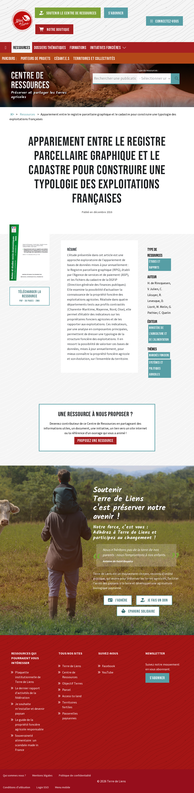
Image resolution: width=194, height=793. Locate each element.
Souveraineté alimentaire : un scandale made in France (26, 743)
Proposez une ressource (95, 440)
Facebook (108, 666)
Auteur (152, 277)
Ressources (27, 114)
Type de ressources (154, 252)
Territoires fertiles (69, 704)
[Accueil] (6, 47)
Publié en (87, 212)
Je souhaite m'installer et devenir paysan (29, 708)
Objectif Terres (72, 683)
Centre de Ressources (69, 674)
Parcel (66, 690)
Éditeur (152, 321)
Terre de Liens (71, 666)
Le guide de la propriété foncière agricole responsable (29, 724)
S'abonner (157, 678)
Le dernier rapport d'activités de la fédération (27, 693)
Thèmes (152, 349)
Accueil (12, 114)
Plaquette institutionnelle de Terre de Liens (28, 677)
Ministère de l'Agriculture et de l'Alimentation (159, 334)
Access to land (71, 696)
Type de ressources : (148, 70)
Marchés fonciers (159, 355)
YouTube (107, 672)
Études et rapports (154, 265)
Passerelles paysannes (70, 715)
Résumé (72, 249)
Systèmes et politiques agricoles (156, 368)
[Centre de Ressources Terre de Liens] (22, 20)
